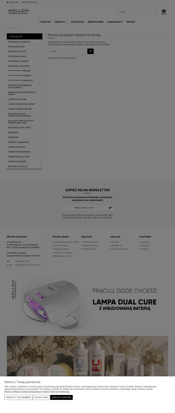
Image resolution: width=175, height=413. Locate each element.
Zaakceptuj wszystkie (61, 397)
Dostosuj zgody (41, 397)
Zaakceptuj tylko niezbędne (18, 397)
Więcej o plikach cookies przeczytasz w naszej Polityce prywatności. (37, 391)
